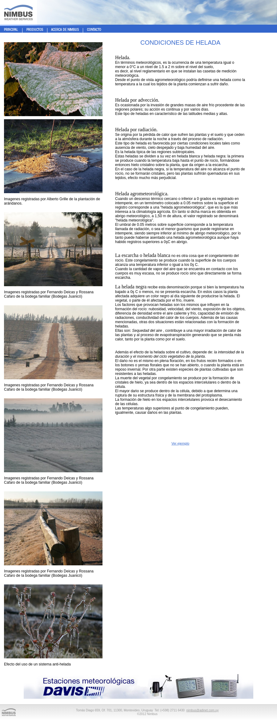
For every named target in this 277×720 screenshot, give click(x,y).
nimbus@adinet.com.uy (203, 710)
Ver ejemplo (180, 443)
